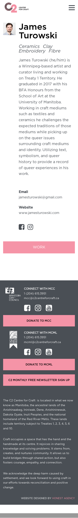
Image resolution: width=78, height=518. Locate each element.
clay (48, 46)
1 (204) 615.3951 (35, 293)
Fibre (55, 51)
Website (26, 207)
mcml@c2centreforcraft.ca (42, 342)
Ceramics (29, 46)
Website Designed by (48, 498)
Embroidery (32, 51)
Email (23, 192)
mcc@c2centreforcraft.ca (41, 298)
